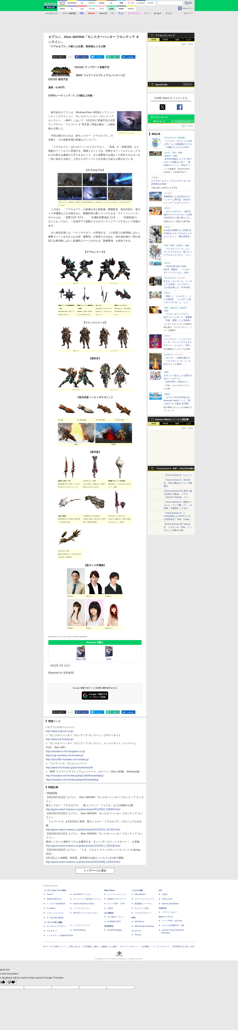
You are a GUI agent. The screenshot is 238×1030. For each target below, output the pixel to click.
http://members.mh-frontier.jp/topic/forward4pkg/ (72, 779)
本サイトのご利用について (54, 946)
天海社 (164, 894)
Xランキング (161, 117)
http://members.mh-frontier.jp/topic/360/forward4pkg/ (75, 775)
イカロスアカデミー (143, 913)
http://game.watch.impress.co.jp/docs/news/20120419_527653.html (83, 829)
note (114, 57)
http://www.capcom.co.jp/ (59, 731)
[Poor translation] (11, 982)
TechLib (138, 935)
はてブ (99, 57)
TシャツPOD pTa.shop (172, 921)
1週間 (176, 40)
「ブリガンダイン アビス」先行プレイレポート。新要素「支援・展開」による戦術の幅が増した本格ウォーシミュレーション (178, 320)
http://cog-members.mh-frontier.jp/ (64, 755)
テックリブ (136, 931)
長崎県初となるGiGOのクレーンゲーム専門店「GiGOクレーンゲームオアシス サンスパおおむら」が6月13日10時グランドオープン (177, 202)
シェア (83, 57)
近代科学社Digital (114, 930)
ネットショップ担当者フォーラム (87, 899)
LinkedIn (130, 57)
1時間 (153, 40)
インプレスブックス (81, 925)
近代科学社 (109, 926)
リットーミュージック (116, 894)
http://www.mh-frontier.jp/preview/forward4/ (69, 767)
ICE (160, 890)
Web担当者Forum (54, 899)
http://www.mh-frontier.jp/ (59, 739)
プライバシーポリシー (129, 946)
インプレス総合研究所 (56, 904)
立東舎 (110, 908)
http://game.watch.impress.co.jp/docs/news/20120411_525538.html (83, 845)
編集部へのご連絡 (108, 946)
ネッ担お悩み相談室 (55, 918)
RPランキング (159, 121)
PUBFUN (163, 908)
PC (112, 13)
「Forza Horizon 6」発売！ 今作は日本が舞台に (174, 469)
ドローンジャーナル (55, 913)
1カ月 (188, 40)
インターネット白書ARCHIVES (60, 935)
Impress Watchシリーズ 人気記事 (172, 419)
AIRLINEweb (140, 894)
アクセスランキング (165, 35)
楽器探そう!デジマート (117, 899)
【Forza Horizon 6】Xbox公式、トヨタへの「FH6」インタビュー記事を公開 (178, 527)
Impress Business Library (83, 904)
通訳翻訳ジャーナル (143, 904)
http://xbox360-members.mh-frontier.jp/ (67, 759)
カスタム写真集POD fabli (173, 925)
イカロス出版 (137, 890)
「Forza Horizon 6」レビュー (178, 475)
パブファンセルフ (169, 912)
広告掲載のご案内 (90, 946)
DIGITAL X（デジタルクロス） (86, 913)
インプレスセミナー (81, 908)
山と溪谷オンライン (115, 917)
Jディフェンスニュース (144, 899)
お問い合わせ (74, 946)
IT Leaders (51, 908)
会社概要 (145, 946)
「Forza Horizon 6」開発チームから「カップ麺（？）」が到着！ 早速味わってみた (178, 505)
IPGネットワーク (166, 917)
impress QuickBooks (170, 904)
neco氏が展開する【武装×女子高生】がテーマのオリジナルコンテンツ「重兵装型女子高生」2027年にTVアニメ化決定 (178, 236)
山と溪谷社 (109, 913)
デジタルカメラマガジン (57, 926)
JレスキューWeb (142, 908)
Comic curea (167, 899)
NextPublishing (79, 930)
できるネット (52, 931)
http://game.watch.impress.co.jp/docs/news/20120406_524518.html (83, 862)
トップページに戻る (95, 870)
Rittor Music (109, 890)
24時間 (165, 40)
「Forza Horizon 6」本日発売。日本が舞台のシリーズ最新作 (178, 483)
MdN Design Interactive (144, 926)
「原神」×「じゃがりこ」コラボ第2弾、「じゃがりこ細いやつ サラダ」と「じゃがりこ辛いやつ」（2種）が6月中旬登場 (178, 302)
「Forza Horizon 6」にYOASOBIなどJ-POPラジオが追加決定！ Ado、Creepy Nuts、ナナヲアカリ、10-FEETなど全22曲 (177, 519)
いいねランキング (182, 121)
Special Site (161, 84)
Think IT (50, 894)
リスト (70, 57)
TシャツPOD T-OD (116, 904)
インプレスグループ (160, 946)
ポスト (61, 57)
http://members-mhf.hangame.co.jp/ (65, 751)
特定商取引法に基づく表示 (183, 946)
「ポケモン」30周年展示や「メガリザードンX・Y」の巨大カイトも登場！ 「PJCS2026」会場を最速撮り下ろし (177, 364)
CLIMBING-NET (114, 921)
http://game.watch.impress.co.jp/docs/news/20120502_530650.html (83, 809)
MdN (134, 918)
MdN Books (139, 921)
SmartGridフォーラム (82, 894)
